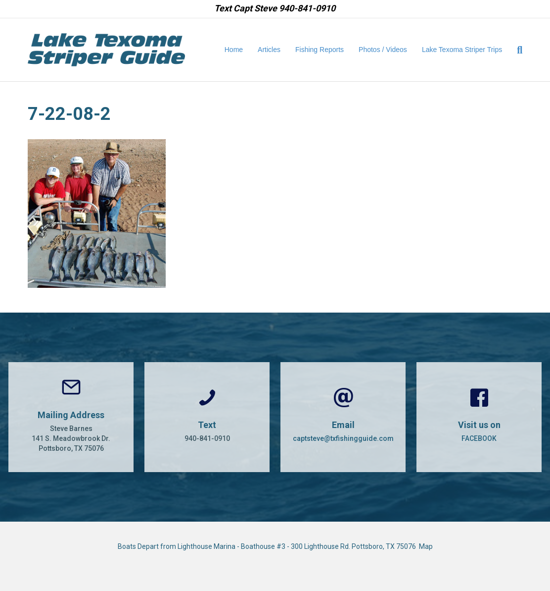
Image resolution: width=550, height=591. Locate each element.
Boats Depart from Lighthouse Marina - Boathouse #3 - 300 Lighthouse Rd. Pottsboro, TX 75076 (268, 546)
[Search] (515, 50)
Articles (269, 50)
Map (426, 546)
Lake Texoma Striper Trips (462, 50)
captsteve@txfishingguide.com (343, 438)
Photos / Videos (383, 50)
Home (234, 50)
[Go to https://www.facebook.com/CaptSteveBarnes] (479, 417)
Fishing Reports (319, 50)
